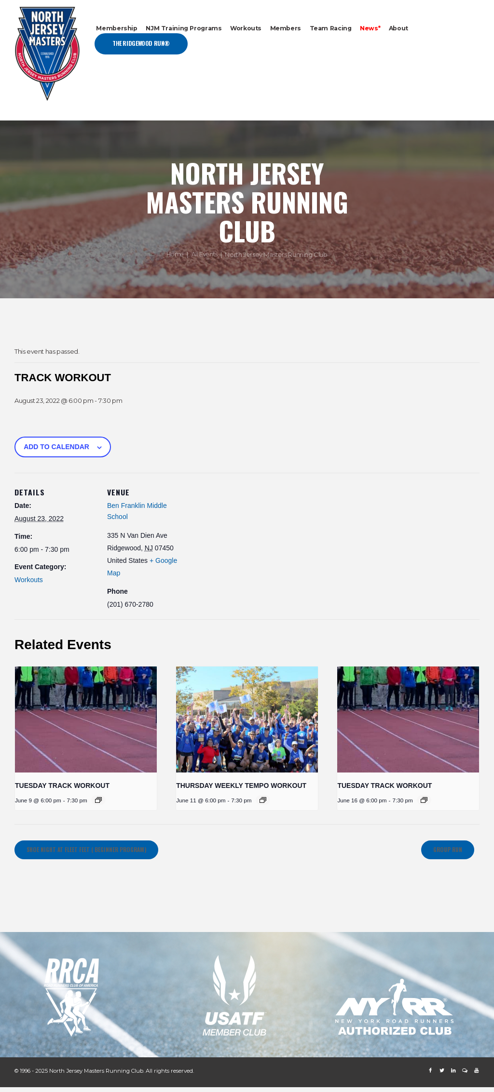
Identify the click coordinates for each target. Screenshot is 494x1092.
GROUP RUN (441, 852)
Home (174, 254)
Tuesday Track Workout (62, 785)
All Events (205, 254)
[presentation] (86, 719)
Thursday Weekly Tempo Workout (241, 785)
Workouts (28, 580)
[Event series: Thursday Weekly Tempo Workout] (263, 800)
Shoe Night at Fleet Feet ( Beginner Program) (103, 852)
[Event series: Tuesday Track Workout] (98, 800)
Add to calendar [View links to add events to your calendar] (56, 447)
